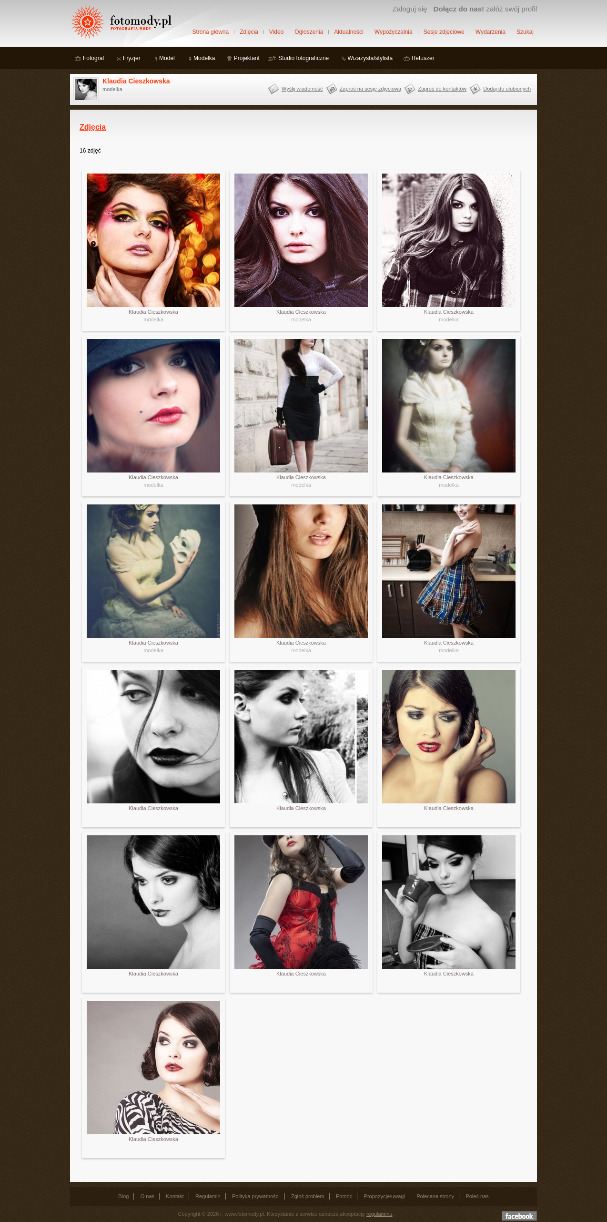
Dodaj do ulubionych (507, 89)
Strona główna (210, 32)
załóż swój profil (485, 9)
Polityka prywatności (256, 1196)
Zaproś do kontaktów (442, 89)
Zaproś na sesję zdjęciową (371, 89)
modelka (153, 319)
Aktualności (348, 32)
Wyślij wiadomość (302, 89)
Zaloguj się (409, 9)
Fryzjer (132, 58)
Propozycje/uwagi (384, 1196)
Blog (123, 1196)
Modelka (204, 58)
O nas (147, 1196)
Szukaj (525, 32)
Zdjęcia (249, 32)
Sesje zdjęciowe (444, 32)
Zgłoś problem (307, 1196)
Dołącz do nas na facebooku (519, 1216)
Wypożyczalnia (393, 32)
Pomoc (344, 1196)
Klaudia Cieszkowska (136, 81)
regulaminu (379, 1214)
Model (167, 58)
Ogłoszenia (308, 32)
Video (276, 32)
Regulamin (208, 1196)
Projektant (247, 58)
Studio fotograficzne (303, 58)
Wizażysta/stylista (370, 58)
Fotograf (93, 58)
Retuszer (423, 58)
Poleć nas (476, 1196)
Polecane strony (435, 1196)
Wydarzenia (490, 32)
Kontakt (174, 1196)
